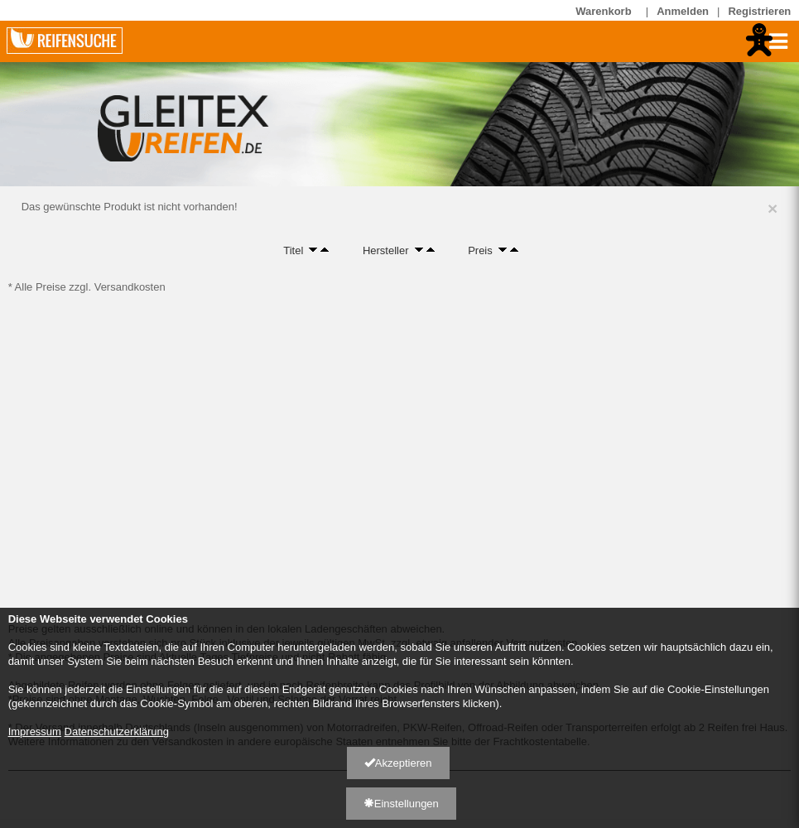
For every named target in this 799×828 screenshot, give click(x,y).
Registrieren (759, 11)
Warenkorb (606, 10)
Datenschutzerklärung (117, 731)
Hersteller (386, 250)
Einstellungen (401, 803)
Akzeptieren (398, 763)
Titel (293, 250)
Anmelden (683, 11)
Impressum (34, 731)
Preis (480, 250)
